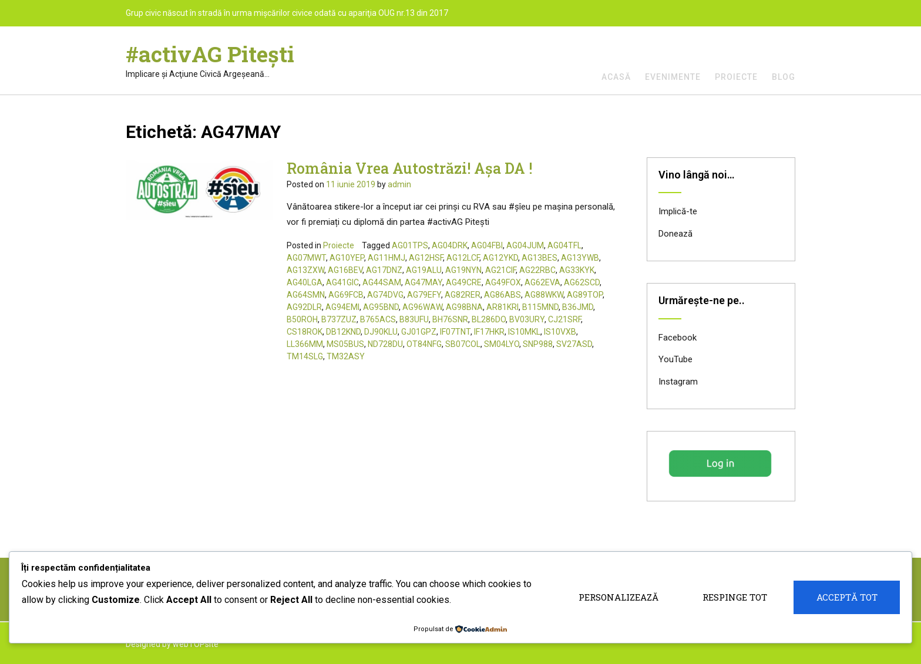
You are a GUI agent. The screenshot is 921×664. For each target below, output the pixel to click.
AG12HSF (426, 257)
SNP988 (538, 344)
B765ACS (378, 319)
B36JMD (577, 307)
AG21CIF (500, 270)
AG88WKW (544, 294)
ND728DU (385, 344)
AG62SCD (582, 282)
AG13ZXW (305, 270)
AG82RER (462, 294)
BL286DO (489, 319)
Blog (783, 77)
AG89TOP (585, 294)
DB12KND (343, 331)
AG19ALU (424, 270)
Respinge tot (734, 597)
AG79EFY (424, 294)
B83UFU (414, 319)
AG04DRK (450, 245)
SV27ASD (574, 344)
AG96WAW (422, 307)
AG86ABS (502, 294)
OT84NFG (424, 344)
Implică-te (677, 211)
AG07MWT (306, 257)
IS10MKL (524, 331)
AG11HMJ (386, 257)
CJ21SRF (564, 319)
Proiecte (736, 77)
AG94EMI (342, 307)
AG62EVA (542, 282)
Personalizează (618, 597)
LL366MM (305, 344)
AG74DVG (385, 294)
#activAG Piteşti (210, 54)
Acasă (616, 77)
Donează (675, 233)
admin (399, 184)
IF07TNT (455, 331)
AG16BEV (345, 270)
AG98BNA (464, 307)
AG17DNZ (384, 270)
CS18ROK (304, 331)
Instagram (678, 381)
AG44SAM (381, 282)
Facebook (677, 337)
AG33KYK (576, 270)
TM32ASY (346, 356)
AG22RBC (537, 270)
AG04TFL (564, 245)
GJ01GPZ (418, 331)
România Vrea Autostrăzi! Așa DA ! (409, 168)
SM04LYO (501, 344)
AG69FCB (346, 294)
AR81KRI (502, 307)
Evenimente (673, 77)
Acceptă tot (847, 597)
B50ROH (302, 319)
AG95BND (381, 307)
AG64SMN (306, 294)
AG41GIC (342, 282)
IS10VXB (560, 331)
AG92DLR (304, 307)
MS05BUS (345, 344)
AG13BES (539, 257)
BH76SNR (450, 319)
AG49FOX (503, 282)
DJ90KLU (381, 331)
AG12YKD (500, 257)
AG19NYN (463, 270)
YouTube (675, 359)
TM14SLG (305, 356)
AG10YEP (347, 257)
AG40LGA (304, 282)
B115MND (540, 307)
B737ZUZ (339, 319)
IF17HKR (489, 331)
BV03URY (526, 319)
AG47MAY (423, 282)
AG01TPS (410, 245)
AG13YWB (580, 257)
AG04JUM (525, 245)
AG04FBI (487, 245)
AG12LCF (462, 257)
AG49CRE (464, 282)
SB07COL (462, 344)
